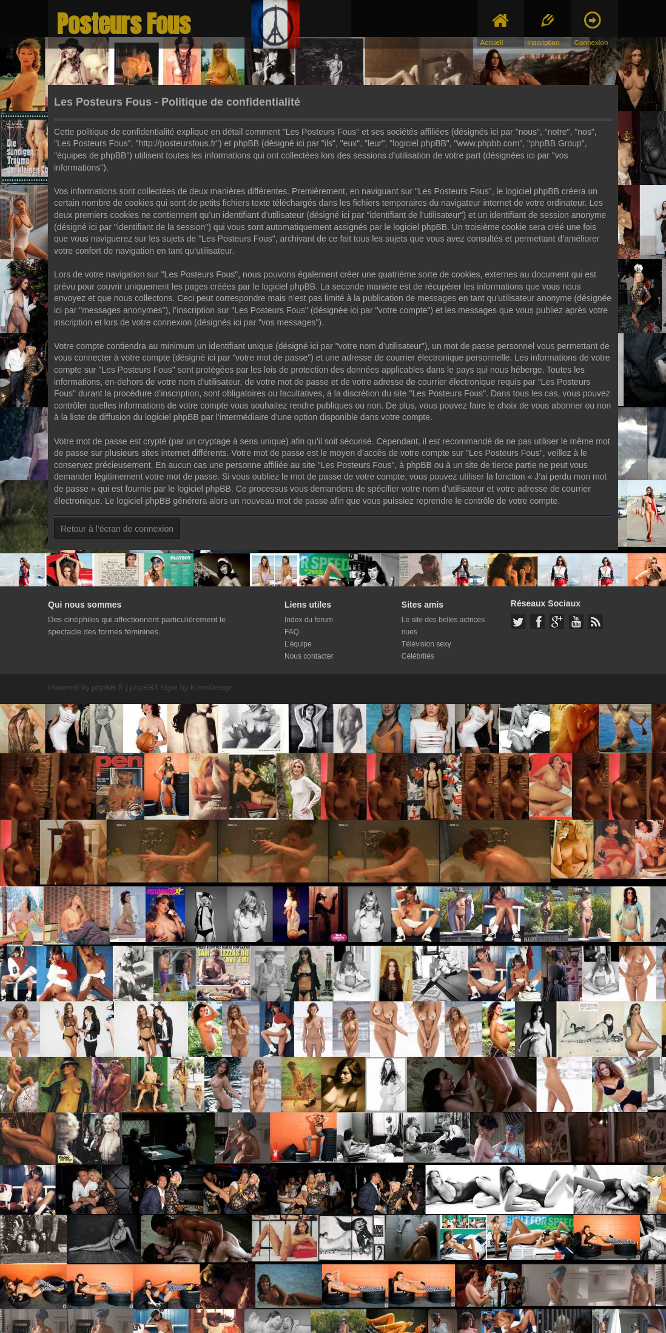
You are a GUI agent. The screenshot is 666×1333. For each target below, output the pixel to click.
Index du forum (308, 620)
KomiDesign (211, 687)
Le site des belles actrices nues (443, 626)
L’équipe (298, 644)
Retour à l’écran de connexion (117, 529)
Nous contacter (309, 656)
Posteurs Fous (123, 24)
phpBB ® (107, 687)
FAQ (291, 632)
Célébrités (418, 656)
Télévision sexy (426, 644)
